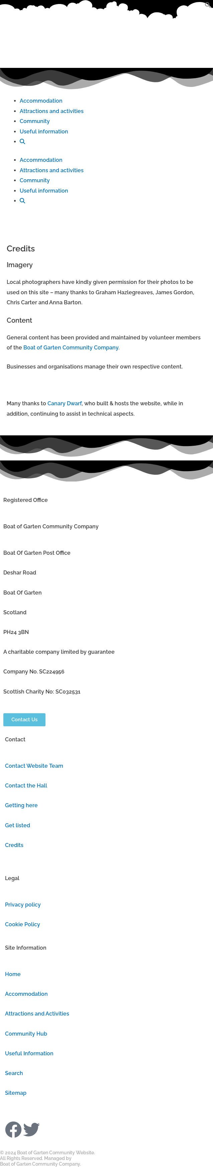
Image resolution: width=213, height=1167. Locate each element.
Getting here (21, 805)
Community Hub (26, 1034)
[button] (208, 6)
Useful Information (29, 1053)
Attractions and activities (52, 111)
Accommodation (41, 101)
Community (35, 121)
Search (14, 1073)
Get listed (17, 825)
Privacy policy (23, 904)
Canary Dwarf (64, 403)
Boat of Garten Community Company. (71, 347)
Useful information (44, 131)
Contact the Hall (26, 785)
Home (13, 974)
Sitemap (15, 1093)
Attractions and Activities (37, 1014)
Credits (14, 845)
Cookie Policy (22, 924)
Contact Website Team (34, 766)
